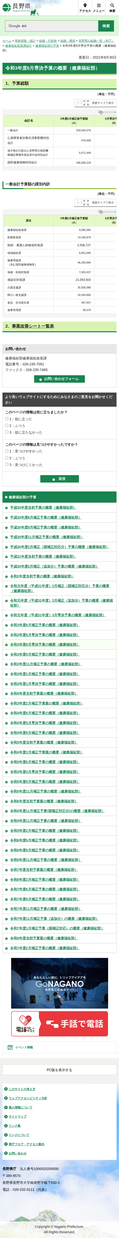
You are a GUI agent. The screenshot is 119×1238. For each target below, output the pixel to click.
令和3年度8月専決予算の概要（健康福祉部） (45, 644)
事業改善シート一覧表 (33, 326)
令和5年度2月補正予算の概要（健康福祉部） (45, 831)
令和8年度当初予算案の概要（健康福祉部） (44, 938)
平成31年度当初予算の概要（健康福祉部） (43, 556)
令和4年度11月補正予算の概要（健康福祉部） (46, 821)
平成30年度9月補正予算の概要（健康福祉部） (46, 527)
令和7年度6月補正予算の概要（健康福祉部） (45, 889)
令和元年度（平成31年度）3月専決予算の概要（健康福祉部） (58, 615)
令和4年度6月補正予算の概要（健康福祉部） (45, 713)
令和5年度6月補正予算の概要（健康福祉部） (45, 762)
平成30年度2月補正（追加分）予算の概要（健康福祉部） (54, 566)
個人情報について (20, 1107)
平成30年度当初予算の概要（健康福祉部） (43, 507)
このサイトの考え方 (22, 1089)
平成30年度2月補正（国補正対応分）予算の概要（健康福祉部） (59, 547)
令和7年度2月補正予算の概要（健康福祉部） (45, 948)
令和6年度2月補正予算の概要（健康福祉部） (45, 880)
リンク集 (15, 1125)
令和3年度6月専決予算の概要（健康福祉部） (45, 635)
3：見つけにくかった (26, 465)
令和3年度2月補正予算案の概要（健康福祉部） (46, 703)
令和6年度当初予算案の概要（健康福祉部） (44, 801)
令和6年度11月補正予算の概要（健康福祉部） (46, 860)
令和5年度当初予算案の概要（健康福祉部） (44, 742)
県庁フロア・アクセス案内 (26, 1144)
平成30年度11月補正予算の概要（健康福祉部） (47, 537)
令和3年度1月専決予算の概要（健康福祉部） (45, 684)
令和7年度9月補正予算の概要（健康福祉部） (45, 899)
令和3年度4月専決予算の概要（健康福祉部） (45, 772)
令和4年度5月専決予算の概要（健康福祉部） (45, 723)
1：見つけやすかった (26, 451)
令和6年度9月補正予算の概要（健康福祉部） (45, 850)
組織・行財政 (48, 41)
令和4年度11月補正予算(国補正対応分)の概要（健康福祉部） (57, 811)
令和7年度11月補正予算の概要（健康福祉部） (46, 909)
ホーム (6, 41)
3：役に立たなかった (26, 432)
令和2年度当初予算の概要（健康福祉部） (42, 576)
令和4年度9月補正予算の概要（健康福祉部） (45, 733)
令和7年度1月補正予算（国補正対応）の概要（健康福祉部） (57, 928)
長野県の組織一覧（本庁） (96, 41)
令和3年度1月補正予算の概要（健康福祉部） (45, 674)
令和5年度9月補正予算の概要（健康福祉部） (45, 782)
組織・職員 (67, 41)
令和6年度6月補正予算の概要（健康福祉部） (45, 840)
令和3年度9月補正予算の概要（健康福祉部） (45, 654)
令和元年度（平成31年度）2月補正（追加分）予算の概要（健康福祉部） (61, 602)
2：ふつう (17, 426)
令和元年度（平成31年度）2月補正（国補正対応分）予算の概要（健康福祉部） (59, 588)
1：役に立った (20, 419)
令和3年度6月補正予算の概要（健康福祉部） (45, 625)
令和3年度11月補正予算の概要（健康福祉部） (46, 664)
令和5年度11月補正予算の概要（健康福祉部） (46, 791)
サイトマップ (17, 1116)
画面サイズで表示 (103, 102)
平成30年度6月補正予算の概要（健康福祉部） (46, 517)
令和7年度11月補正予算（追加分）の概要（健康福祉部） (54, 919)
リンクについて (19, 1135)
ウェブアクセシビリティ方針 (28, 1098)
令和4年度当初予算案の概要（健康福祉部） (44, 693)
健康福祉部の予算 (47, 45)
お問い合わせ (17, 1153)
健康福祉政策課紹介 (18, 45)
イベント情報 (24, 1047)
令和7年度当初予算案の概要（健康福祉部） (44, 870)
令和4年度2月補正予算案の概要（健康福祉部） (46, 752)
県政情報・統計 (25, 41)
